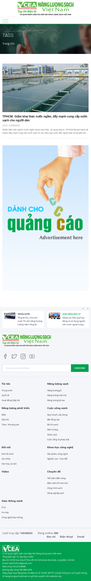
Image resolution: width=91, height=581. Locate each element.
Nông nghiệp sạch (55, 493)
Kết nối (6, 447)
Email (80, 536)
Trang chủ (8, 43)
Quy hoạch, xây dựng (57, 414)
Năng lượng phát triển (16, 408)
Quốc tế (5, 395)
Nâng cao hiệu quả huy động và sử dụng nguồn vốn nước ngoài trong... (73, 321)
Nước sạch (52, 434)
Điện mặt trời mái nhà (57, 483)
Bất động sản (53, 419)
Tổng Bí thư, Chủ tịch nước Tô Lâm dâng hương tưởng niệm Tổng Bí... (30, 321)
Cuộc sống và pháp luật (58, 439)
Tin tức (6, 383)
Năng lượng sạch (58, 383)
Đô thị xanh (52, 424)
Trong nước (24, 314)
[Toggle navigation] (5, 20)
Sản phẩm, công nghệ (57, 453)
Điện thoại (66, 536)
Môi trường (52, 429)
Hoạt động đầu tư (71, 314)
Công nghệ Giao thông (12, 517)
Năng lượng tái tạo (56, 400)
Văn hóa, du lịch (9, 463)
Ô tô (4, 507)
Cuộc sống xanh (57, 408)
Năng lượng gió (54, 390)
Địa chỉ (51, 536)
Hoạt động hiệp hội (11, 400)
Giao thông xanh (12, 500)
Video (5, 471)
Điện (4, 414)
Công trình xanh (55, 488)
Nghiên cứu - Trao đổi (57, 458)
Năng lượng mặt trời (56, 395)
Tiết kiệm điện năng (56, 478)
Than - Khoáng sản (10, 424)
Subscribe (79, 368)
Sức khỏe (6, 458)
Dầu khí (5, 419)
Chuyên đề (54, 471)
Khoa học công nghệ (60, 447)
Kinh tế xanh (8, 453)
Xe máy (5, 512)
